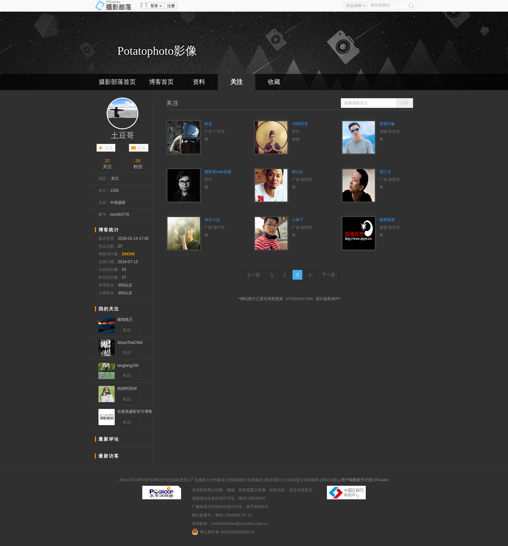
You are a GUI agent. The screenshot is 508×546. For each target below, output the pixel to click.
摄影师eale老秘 (217, 171)
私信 (141, 147)
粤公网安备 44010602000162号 (223, 532)
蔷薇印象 (387, 124)
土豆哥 (122, 135)
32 (107, 160)
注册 (171, 6)
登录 (154, 6)
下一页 (328, 274)
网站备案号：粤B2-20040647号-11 (222, 515)
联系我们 (273, 480)
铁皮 (208, 124)
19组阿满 (300, 124)
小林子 (298, 219)
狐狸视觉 (387, 219)
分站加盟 (292, 480)
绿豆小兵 (212, 219)
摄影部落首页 (117, 81)
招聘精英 (311, 480)
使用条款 (255, 480)
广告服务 (198, 480)
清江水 (385, 171)
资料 (199, 81)
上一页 (253, 274)
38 (138, 160)
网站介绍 (161, 480)
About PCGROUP (135, 480)
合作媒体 (217, 480)
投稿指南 (236, 480)
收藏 (274, 81)
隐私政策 (180, 480)
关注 (236, 81)
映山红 (298, 171)
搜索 (405, 103)
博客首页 (161, 81)
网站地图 (330, 480)
